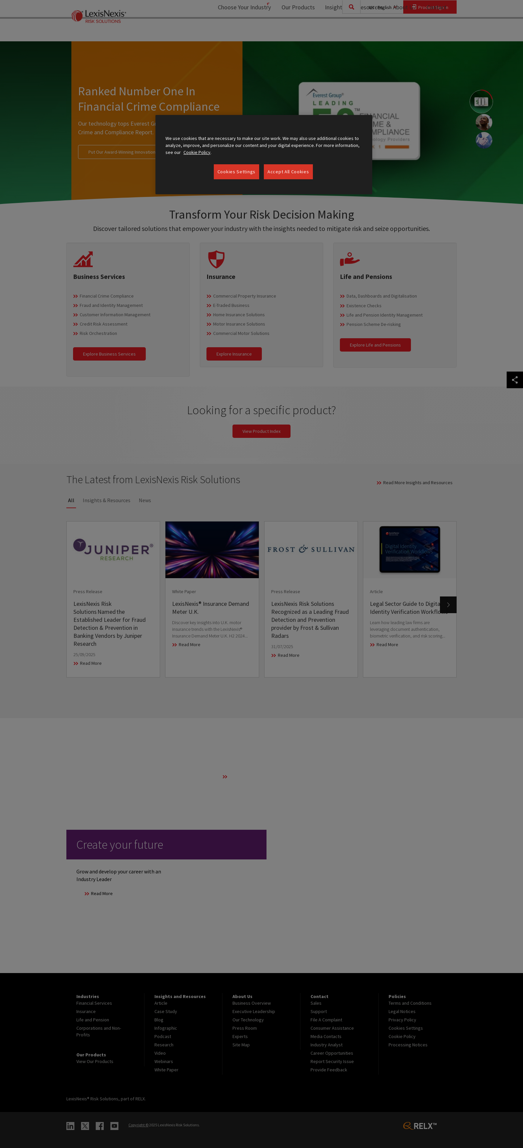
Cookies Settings (236, 172)
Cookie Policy (196, 152)
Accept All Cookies (288, 172)
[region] (263, 155)
